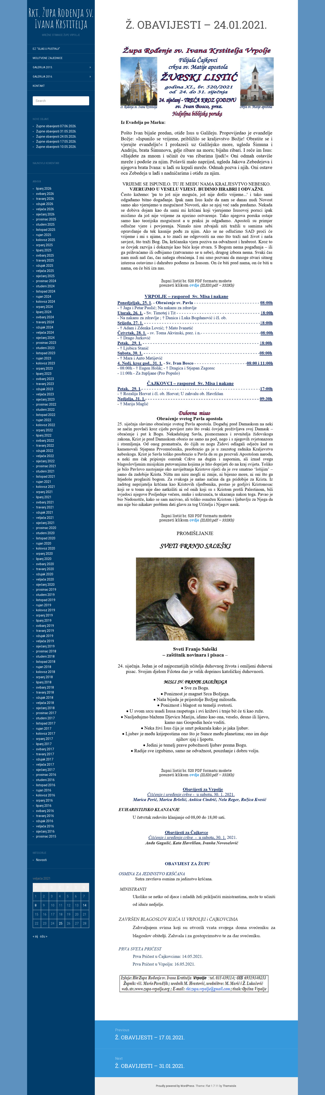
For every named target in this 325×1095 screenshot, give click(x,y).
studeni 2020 (45, 533)
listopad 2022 (45, 415)
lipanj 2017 (43, 744)
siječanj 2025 (45, 276)
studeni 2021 (45, 471)
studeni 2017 (45, 718)
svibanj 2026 (45, 194)
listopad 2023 (45, 353)
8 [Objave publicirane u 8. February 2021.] (36, 905)
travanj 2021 (45, 507)
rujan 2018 (43, 667)
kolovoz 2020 (45, 548)
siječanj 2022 (45, 461)
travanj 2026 (45, 199)
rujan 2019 (43, 605)
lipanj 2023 (43, 373)
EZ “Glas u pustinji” (46, 48)
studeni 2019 (45, 595)
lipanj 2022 (43, 435)
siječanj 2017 (45, 770)
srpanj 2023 (44, 368)
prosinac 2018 (46, 651)
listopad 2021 (45, 476)
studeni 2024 (45, 286)
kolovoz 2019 (45, 610)
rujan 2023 (43, 358)
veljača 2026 (45, 209)
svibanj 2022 (45, 440)
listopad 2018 (45, 661)
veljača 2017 (45, 764)
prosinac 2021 (46, 466)
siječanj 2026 (45, 214)
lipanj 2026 (43, 188)
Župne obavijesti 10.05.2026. (56, 147)
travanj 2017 (45, 754)
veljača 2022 (45, 456)
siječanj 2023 (45, 399)
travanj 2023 (45, 384)
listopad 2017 (45, 723)
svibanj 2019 (45, 626)
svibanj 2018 (45, 687)
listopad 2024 (45, 291)
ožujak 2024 (44, 327)
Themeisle (229, 1086)
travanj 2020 (45, 569)
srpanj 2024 (44, 307)
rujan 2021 (43, 482)
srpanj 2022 (44, 430)
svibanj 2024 (45, 317)
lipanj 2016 (43, 805)
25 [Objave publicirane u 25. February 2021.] (61, 923)
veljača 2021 (45, 517)
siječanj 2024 (45, 338)
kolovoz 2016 (45, 795)
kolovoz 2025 (45, 240)
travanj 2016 (45, 816)
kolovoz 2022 (45, 425)
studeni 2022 (45, 409)
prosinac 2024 (46, 281)
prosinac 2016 (46, 774)
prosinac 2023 (46, 343)
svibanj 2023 (45, 379)
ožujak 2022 (44, 451)
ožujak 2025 (44, 265)
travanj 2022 (45, 445)
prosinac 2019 (46, 589)
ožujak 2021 (44, 512)
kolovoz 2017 (45, 733)
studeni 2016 (45, 780)
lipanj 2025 (43, 250)
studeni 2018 (45, 656)
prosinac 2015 (46, 836)
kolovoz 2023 (45, 363)
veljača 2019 (45, 641)
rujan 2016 (43, 790)
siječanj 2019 (45, 646)
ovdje (194, 285)
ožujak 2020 (44, 574)
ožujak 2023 (44, 389)
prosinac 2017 (46, 713)
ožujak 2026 (44, 204)
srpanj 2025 (44, 245)
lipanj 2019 (43, 620)
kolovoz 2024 (45, 301)
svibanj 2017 (45, 749)
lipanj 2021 (43, 497)
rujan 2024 (43, 296)
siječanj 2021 (45, 523)
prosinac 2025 (46, 219)
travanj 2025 (45, 260)
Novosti (41, 860)
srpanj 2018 (44, 677)
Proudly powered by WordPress (175, 1086)
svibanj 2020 (45, 564)
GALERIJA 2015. (43, 67)
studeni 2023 (45, 348)
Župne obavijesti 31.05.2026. (56, 131)
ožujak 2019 (44, 636)
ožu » (43, 936)
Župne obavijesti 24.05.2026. (56, 136)
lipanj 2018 (43, 682)
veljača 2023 (45, 394)
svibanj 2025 (45, 255)
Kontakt (39, 85)
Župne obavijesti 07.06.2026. (56, 126)
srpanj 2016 (44, 800)
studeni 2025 (45, 224)
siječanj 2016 (45, 831)
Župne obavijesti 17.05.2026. (56, 141)
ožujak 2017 (44, 759)
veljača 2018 (45, 703)
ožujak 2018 (44, 697)
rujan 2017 (43, 728)
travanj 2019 (45, 630)
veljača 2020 (45, 579)
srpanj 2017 (44, 739)
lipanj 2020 (43, 559)
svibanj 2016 (45, 811)
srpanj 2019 (44, 615)
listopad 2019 (45, 600)
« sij (35, 936)
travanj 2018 (45, 692)
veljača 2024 (45, 332)
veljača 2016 (45, 826)
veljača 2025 (45, 271)
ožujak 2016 (44, 821)
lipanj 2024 (43, 312)
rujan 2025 (43, 235)
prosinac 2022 (46, 404)
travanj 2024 (45, 322)
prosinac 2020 (46, 528)
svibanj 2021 (45, 502)
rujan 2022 (43, 420)
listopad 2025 (45, 229)
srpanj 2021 (44, 492)
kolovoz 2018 (45, 672)
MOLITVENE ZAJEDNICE (48, 58)
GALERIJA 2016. (43, 76)
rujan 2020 (43, 543)
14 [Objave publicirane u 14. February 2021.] (84, 905)
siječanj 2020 (45, 584)
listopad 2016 (45, 785)
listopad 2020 (45, 538)
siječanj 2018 (45, 708)
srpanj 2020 (44, 553)
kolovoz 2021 (45, 487)
